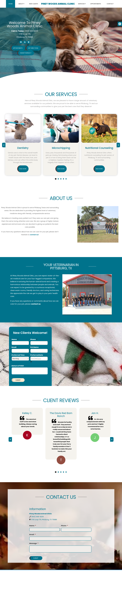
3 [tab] (60, 179)
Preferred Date (36, 355)
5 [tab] (66, 179)
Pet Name (34, 347)
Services (81, 4)
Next (118, 145)
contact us (36, 304)
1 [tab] (55, 179)
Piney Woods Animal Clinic (58, 4)
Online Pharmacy (25, 53)
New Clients (33, 4)
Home (11, 4)
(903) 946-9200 (31, 31)
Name (15, 339)
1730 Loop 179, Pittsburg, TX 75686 (44, 519)
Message (33, 543)
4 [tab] (63, 179)
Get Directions (33, 48)
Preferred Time (18, 355)
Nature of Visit (18, 366)
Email (15, 347)
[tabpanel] (23, 145)
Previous (3, 145)
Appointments (95, 4)
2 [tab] (58, 179)
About (20, 4)
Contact (110, 4)
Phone (33, 339)
